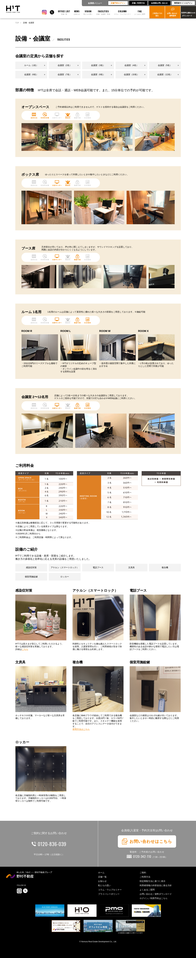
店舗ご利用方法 (138, 3)
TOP (17, 23)
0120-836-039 (52, 843)
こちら (25, 649)
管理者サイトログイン (183, 3)
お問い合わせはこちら (147, 841)
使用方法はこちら (81, 729)
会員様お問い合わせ (159, 3)
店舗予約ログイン (118, 3)
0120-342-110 (150, 856)
